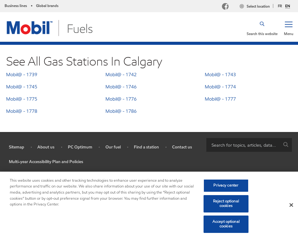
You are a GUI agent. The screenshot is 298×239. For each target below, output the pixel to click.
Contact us (182, 147)
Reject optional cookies (226, 203)
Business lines (16, 5)
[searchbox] (243, 145)
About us (45, 147)
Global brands (47, 5)
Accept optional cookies (226, 224)
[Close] (291, 205)
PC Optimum (80, 147)
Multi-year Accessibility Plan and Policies (46, 162)
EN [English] (287, 6)
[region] (149, 205)
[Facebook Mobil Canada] (226, 7)
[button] (288, 28)
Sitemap (16, 147)
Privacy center (225, 185)
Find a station (146, 147)
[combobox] (249, 145)
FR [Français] (280, 6)
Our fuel (113, 147)
